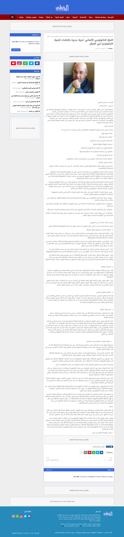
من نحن (31, 533)
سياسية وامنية (100, 17)
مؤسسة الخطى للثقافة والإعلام (64, 532)
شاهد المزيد (15, 49)
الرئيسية (111, 17)
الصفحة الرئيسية (108, 36)
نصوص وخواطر (31, 17)
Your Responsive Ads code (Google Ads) (62, 501)
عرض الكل (49, 470)
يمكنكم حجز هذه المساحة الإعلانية (62, 26)
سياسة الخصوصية (17, 533)
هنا (81, 526)
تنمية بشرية (59, 17)
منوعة (41, 17)
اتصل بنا (25, 533)
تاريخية (74, 17)
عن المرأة (49, 17)
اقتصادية (83, 17)
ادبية (68, 17)
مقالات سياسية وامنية (97, 36)
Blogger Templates (97, 532)
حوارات (21, 17)
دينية (91, 17)
